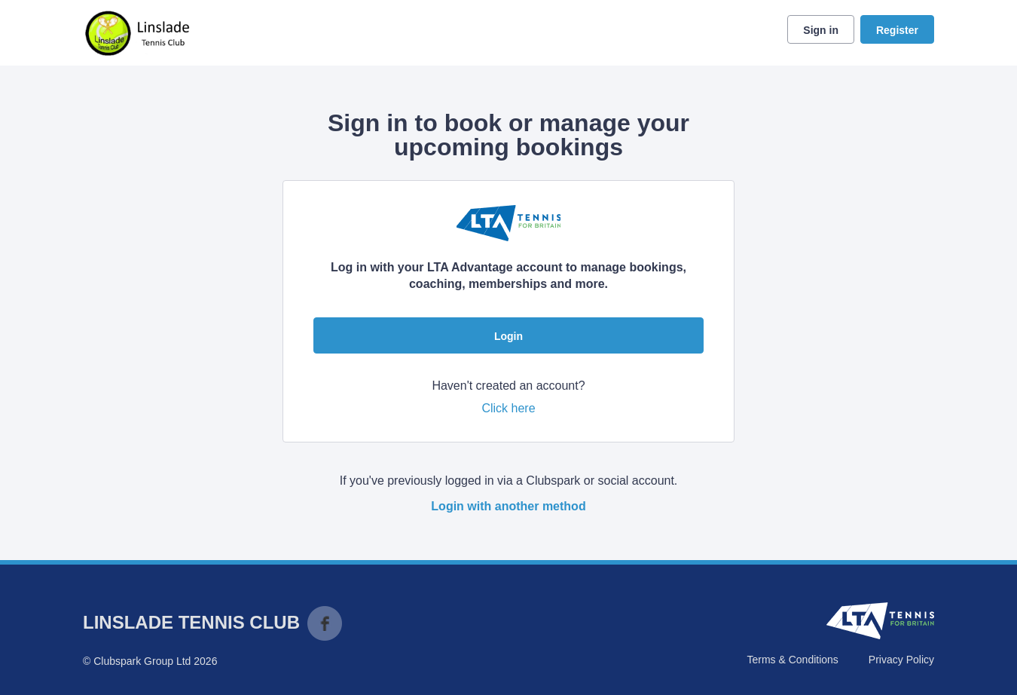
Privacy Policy (901, 660)
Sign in (820, 30)
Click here (508, 408)
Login (508, 336)
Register (897, 30)
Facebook (324, 623)
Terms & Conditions (792, 660)
